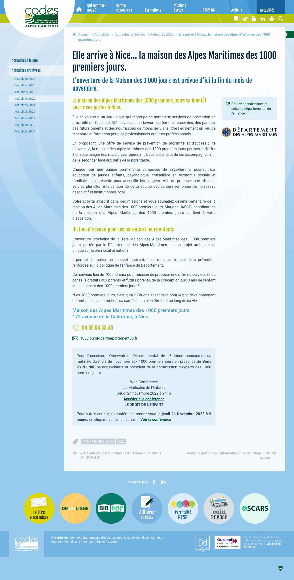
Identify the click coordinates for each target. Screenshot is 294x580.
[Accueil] (79, 7)
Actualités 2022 (162, 35)
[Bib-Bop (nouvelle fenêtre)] (111, 508)
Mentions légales (94, 541)
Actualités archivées (130, 35)
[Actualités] (271, 7)
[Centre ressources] (127, 7)
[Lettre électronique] (244, 18)
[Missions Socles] (184, 7)
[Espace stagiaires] (253, 18)
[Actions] (242, 7)
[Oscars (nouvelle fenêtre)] (255, 508)
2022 (121, 441)
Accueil (84, 35)
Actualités (101, 35)
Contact (56, 541)
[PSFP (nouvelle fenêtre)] (183, 508)
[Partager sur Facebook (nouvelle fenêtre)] (154, 482)
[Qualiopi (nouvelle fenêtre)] (250, 542)
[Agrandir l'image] (249, 132)
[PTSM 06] (213, 7)
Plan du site (72, 541)
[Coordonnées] (236, 18)
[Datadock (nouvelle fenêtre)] (202, 544)
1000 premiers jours (98, 441)
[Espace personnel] (271, 18)
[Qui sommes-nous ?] (98, 7)
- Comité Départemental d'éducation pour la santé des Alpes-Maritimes (108, 537)
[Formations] (155, 7)
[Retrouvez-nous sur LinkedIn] (262, 18)
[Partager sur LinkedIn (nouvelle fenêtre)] (163, 482)
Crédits (112, 541)
